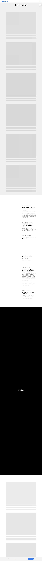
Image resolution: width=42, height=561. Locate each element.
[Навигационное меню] (40, 1)
